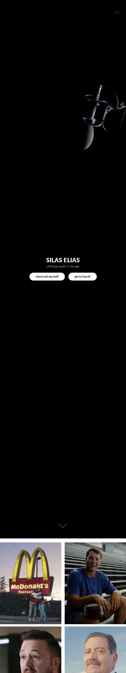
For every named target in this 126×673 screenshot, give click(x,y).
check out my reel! (47, 276)
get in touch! (83, 276)
